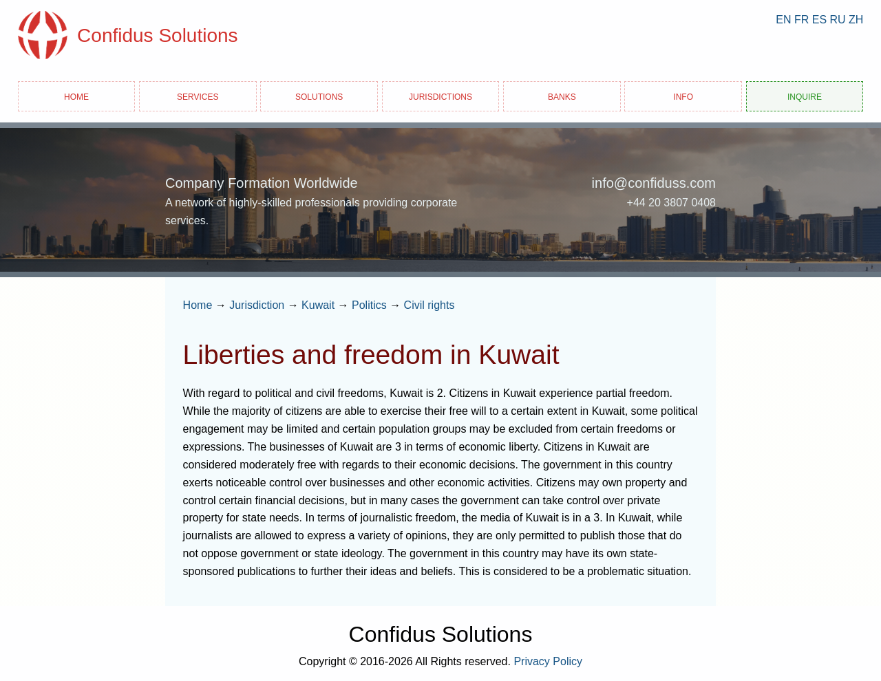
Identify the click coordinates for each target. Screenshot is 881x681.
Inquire (804, 95)
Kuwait (318, 305)
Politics (369, 305)
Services (197, 95)
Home (76, 95)
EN (783, 19)
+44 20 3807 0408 (671, 202)
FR (801, 19)
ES (819, 19)
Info (683, 95)
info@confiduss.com (654, 183)
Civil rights (429, 305)
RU (838, 19)
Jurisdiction (256, 305)
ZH (856, 19)
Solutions (319, 95)
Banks (562, 95)
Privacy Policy (547, 661)
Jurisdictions (440, 95)
